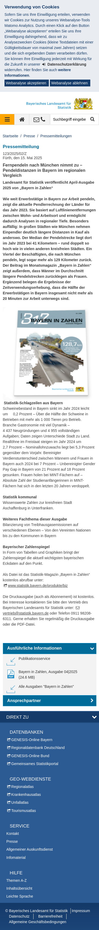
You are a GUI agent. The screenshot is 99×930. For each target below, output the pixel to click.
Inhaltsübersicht (19, 888)
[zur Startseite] (22, 119)
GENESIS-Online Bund (30, 756)
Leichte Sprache (19, 896)
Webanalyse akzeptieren (26, 83)
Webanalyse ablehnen (69, 83)
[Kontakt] (39, 119)
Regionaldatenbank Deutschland (38, 748)
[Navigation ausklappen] (7, 119)
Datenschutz (19, 916)
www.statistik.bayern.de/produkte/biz (38, 585)
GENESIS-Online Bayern (32, 740)
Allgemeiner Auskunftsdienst (29, 849)
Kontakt (12, 833)
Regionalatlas (22, 787)
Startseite (10, 136)
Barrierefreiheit (50, 916)
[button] (49, 648)
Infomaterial (16, 857)
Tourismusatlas (23, 811)
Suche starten (92, 119)
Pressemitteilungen (56, 136)
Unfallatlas (20, 802)
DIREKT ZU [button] (17, 717)
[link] (28, 660)
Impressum (81, 911)
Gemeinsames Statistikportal (34, 764)
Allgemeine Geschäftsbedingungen (37, 922)
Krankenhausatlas (26, 794)
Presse (29, 136)
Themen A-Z (16, 880)
